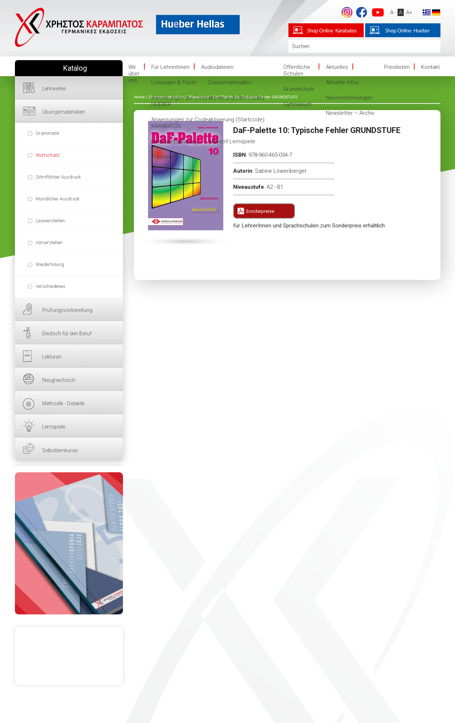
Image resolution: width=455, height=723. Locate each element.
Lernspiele (53, 427)
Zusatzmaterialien (229, 82)
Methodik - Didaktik (63, 403)
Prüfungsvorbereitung (67, 310)
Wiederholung (50, 264)
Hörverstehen (49, 242)
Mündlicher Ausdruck (57, 199)
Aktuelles (337, 67)
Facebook (361, 12)
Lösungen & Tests (173, 82)
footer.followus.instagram (346, 12)
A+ (409, 12)
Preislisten (164, 156)
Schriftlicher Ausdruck (58, 177)
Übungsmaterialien (63, 112)
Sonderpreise (260, 211)
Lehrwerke (53, 88)
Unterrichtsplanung (174, 141)
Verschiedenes (50, 286)
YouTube (377, 12)
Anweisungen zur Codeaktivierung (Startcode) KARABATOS (207, 122)
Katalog (75, 68)
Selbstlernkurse (59, 450)
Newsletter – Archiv (350, 113)
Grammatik (47, 133)
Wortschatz (48, 155)
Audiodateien (217, 67)
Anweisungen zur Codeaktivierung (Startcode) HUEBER (207, 101)
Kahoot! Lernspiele (232, 141)
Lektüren (51, 357)
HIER (69, 543)
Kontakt (430, 67)
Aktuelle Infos (342, 82)
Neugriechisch (58, 380)
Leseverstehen (50, 220)
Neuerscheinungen (349, 97)
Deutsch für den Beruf (67, 333)
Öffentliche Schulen (296, 70)
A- (392, 12)
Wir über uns (134, 73)
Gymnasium (297, 104)
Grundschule (298, 89)
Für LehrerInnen (170, 67)
